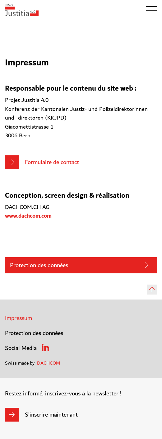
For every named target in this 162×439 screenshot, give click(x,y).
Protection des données (39, 265)
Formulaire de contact (52, 162)
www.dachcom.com (28, 216)
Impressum (18, 318)
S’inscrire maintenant (51, 415)
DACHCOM (48, 363)
